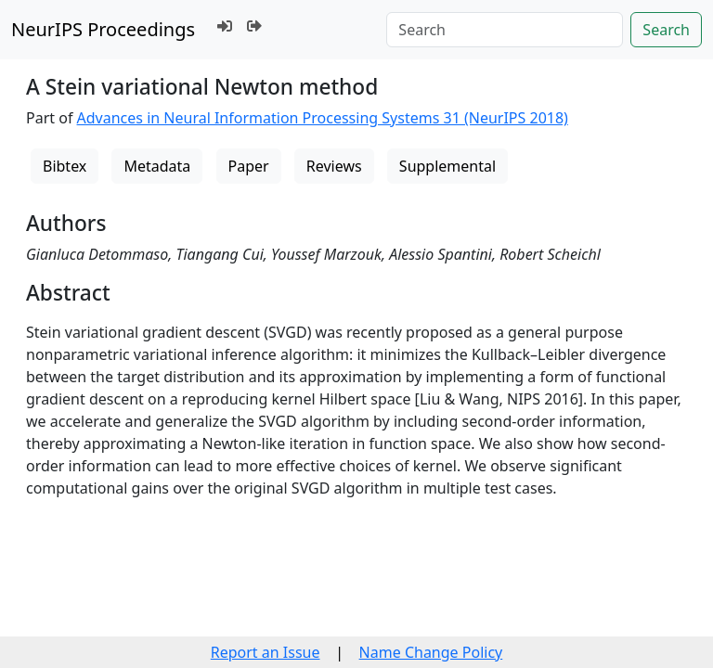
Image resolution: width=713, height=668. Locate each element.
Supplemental (447, 166)
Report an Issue (265, 652)
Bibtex (64, 166)
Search (666, 29)
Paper (248, 166)
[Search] (504, 29)
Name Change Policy (431, 652)
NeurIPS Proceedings (103, 29)
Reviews (334, 166)
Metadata (156, 166)
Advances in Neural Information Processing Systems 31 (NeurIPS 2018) (322, 118)
